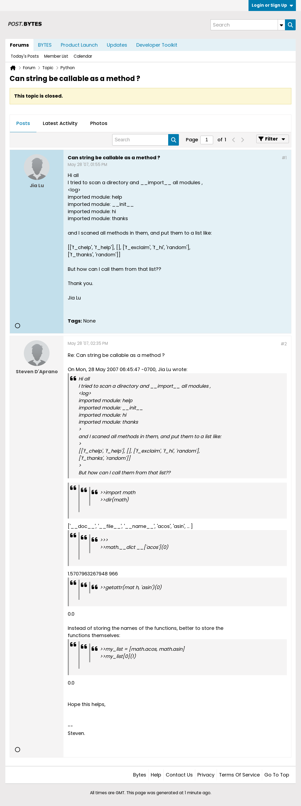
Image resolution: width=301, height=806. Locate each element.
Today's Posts (25, 56)
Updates (117, 45)
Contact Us (179, 774)
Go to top (276, 774)
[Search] (247, 24)
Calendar (83, 56)
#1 (284, 158)
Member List (56, 56)
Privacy (206, 774)
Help (156, 774)
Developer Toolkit (156, 45)
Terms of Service (239, 774)
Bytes (139, 774)
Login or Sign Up (272, 5)
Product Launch (79, 45)
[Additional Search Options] (281, 24)
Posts (23, 123)
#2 (284, 344)
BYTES (45, 45)
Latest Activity (60, 123)
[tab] (23, 123)
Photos (98, 123)
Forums (19, 45)
